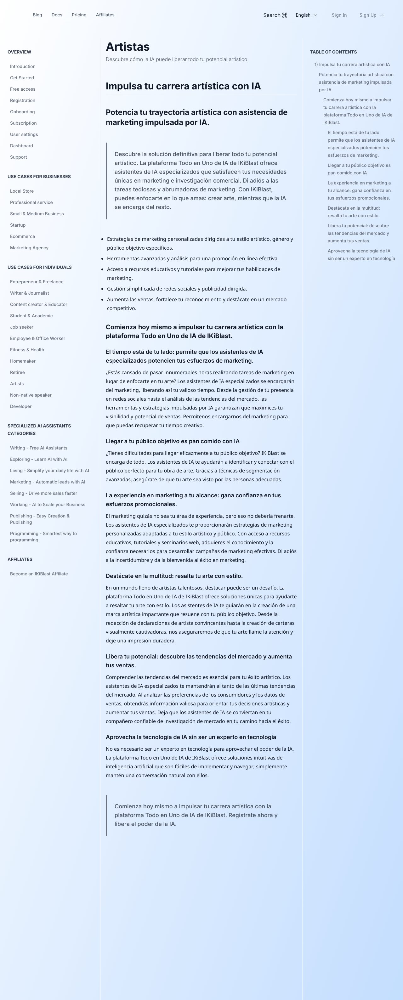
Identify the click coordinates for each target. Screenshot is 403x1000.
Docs (57, 15)
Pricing (79, 15)
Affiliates (105, 15)
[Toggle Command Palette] (275, 15)
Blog (37, 15)
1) (352, 64)
